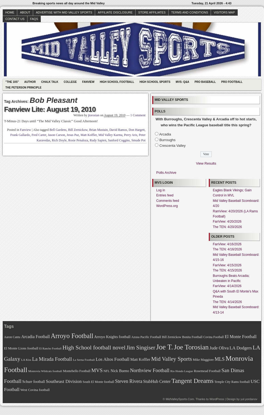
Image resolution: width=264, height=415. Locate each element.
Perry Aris (130, 135)
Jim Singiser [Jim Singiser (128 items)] (140, 347)
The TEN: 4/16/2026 (227, 249)
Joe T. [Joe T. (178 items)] (164, 347)
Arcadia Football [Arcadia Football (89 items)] (35, 336)
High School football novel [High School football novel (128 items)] (94, 347)
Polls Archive (166, 173)
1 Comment (137, 115)
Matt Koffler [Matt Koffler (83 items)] (140, 359)
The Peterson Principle (23, 87)
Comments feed (167, 201)
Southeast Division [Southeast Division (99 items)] (64, 381)
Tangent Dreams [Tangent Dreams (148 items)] (193, 380)
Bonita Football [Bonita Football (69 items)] (192, 337)
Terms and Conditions (189, 12)
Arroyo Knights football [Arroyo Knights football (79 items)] (112, 337)
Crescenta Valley (172, 146)
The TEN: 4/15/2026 (227, 270)
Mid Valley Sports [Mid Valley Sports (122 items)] (171, 359)
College (70, 81)
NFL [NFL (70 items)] (106, 371)
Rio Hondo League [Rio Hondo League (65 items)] (181, 371)
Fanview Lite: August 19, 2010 (50, 109)
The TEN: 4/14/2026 (227, 302)
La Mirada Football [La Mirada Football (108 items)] (52, 359)
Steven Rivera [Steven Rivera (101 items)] (128, 381)
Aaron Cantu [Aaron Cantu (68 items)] (12, 337)
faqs (34, 19)
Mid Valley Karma (110, 135)
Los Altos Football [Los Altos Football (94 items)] (112, 359)
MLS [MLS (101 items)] (220, 359)
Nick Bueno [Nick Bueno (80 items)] (119, 371)
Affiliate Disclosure (115, 12)
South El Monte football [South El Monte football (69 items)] (98, 382)
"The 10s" (12, 81)
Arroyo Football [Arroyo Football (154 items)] (72, 335)
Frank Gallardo (20, 135)
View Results (206, 163)
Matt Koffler (89, 135)
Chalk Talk (49, 81)
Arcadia (165, 134)
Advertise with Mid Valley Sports (64, 12)
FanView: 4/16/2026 (227, 244)
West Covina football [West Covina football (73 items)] (35, 390)
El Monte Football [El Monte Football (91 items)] (240, 336)
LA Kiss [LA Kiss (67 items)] (26, 359)
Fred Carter (39, 135)
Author (30, 81)
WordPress (216, 399)
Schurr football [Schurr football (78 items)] (33, 382)
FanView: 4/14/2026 (227, 286)
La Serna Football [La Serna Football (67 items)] (84, 359)
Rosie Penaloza (78, 140)
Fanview (88, 81)
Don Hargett (137, 130)
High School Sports (155, 81)
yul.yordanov (249, 399)
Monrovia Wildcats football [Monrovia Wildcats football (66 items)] (45, 371)
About (25, 12)
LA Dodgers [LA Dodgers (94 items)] (241, 348)
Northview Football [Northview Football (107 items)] (149, 370)
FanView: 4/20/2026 (227, 221)
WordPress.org (167, 206)
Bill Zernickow (78, 130)
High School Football (117, 81)
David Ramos (118, 130)
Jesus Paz (73, 135)
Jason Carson (56, 135)
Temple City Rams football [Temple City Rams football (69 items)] (232, 382)
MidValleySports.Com (180, 399)
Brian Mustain (98, 130)
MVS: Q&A (182, 81)
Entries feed (164, 195)
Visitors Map (224, 12)
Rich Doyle (59, 140)
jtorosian (93, 115)
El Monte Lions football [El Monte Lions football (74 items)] (21, 348)
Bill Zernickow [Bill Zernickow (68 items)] (171, 337)
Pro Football (231, 81)
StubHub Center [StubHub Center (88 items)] (157, 381)
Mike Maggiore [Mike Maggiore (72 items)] (203, 360)
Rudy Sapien (98, 140)
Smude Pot (138, 140)
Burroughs (167, 140)
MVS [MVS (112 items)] (97, 370)
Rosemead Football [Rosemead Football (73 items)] (207, 371)
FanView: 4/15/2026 (227, 265)
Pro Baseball (205, 81)
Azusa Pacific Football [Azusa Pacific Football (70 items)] (146, 337)
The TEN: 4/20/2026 (227, 227)
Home (9, 12)
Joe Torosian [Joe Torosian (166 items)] (191, 347)
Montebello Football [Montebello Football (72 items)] (77, 371)
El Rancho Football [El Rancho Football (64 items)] (50, 348)
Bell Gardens (58, 130)
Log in (160, 190)
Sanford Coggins (119, 140)
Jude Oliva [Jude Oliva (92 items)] (219, 348)
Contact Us (15, 19)
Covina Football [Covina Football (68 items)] (213, 337)
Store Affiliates (152, 12)
